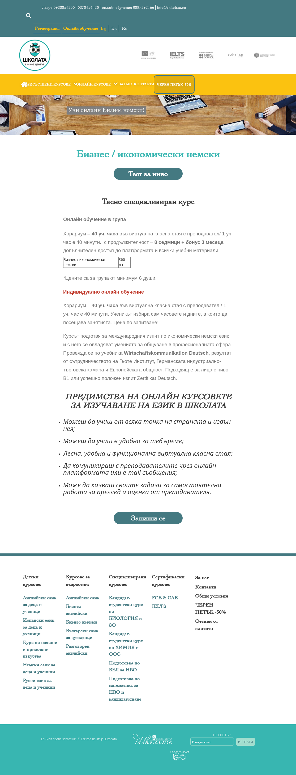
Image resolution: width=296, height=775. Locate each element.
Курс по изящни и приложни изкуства (40, 649)
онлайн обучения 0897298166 (128, 7)
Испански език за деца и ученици (38, 627)
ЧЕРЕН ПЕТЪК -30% (174, 85)
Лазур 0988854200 (58, 7)
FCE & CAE (165, 598)
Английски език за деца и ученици (39, 604)
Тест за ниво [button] (148, 174)
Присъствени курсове (51, 84)
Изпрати (245, 742)
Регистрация (47, 28)
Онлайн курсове (97, 84)
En (114, 28)
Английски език (82, 598)
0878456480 (88, 7)
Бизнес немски (81, 622)
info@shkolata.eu (171, 7)
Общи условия (211, 596)
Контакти (144, 84)
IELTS (159, 606)
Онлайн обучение (80, 28)
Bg (103, 28)
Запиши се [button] (148, 518)
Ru (124, 28)
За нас (125, 84)
